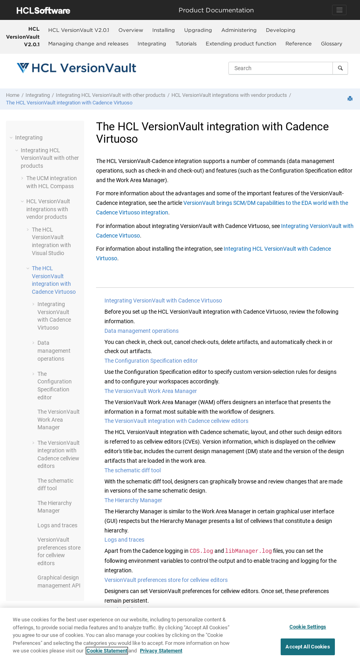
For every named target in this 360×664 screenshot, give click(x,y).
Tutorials (186, 43)
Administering (239, 30)
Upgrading (198, 30)
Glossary (331, 43)
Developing (280, 30)
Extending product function (241, 43)
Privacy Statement (161, 651)
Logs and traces (57, 525)
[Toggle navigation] (339, 10)
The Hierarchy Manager (133, 500)
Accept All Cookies (307, 647)
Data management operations (54, 350)
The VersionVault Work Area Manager (150, 391)
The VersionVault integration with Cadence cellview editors (176, 421)
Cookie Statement (107, 651)
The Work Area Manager (58, 419)
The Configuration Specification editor (151, 361)
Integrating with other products (110, 95)
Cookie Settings (307, 627)
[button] (12, 137)
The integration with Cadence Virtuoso (69, 103)
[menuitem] (78, 30)
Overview (130, 30)
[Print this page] (351, 99)
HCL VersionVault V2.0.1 (22, 36)
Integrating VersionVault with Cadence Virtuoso (163, 300)
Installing (163, 30)
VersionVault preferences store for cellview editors (166, 580)
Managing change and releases (88, 43)
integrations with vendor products (229, 95)
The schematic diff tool (132, 470)
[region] (180, 636)
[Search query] (288, 68)
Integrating (152, 43)
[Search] (340, 68)
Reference (298, 43)
